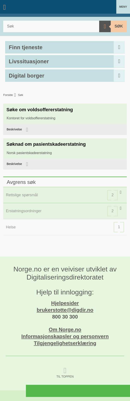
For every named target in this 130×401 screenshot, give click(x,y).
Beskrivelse (15, 129)
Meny (123, 6)
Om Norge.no (65, 329)
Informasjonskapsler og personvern (65, 336)
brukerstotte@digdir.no (65, 310)
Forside (8, 95)
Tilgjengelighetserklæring (65, 343)
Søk (119, 26)
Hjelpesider (65, 303)
